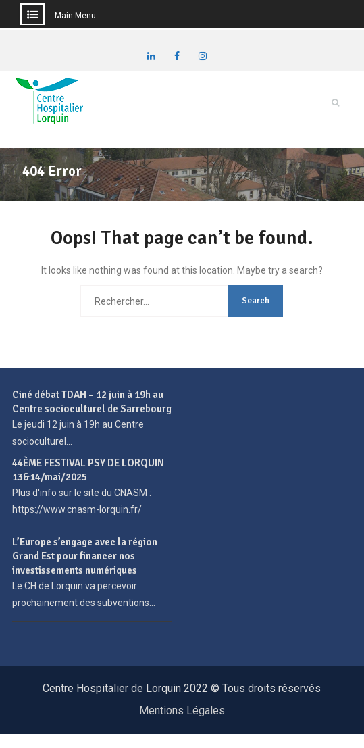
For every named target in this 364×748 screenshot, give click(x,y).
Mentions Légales (182, 710)
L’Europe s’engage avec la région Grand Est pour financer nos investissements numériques (84, 556)
